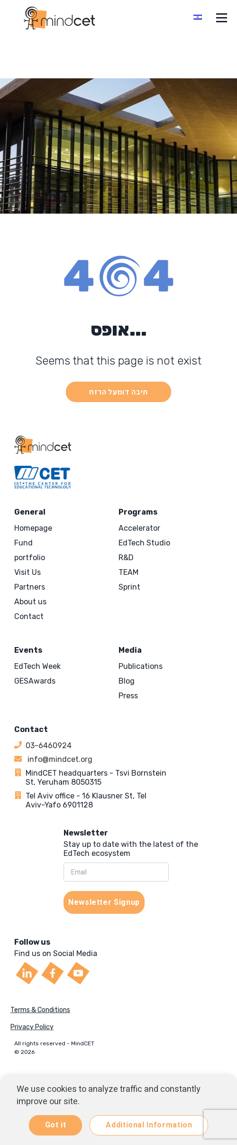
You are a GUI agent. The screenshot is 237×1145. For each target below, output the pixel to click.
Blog (126, 680)
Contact (29, 616)
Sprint (129, 586)
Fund (23, 542)
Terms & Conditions (40, 1010)
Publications (140, 666)
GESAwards (34, 680)
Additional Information (149, 1125)
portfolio (29, 557)
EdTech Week (37, 666)
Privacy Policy (32, 1027)
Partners (29, 586)
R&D (126, 557)
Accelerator (139, 528)
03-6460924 (49, 745)
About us (30, 601)
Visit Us (27, 572)
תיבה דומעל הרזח (118, 392)
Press (128, 695)
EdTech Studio (144, 542)
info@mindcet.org (59, 759)
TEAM (128, 572)
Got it (55, 1125)
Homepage (33, 528)
